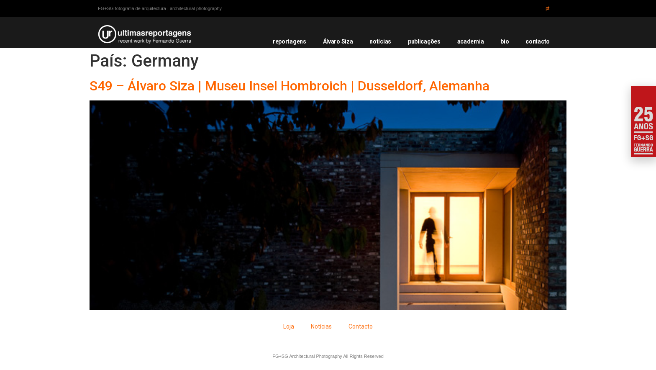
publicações (424, 41)
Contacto (360, 326)
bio (504, 41)
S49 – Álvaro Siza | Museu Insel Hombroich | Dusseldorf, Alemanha (289, 86)
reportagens (289, 41)
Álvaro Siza (338, 41)
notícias (380, 41)
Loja (288, 326)
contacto (537, 41)
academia (470, 41)
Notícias (321, 326)
